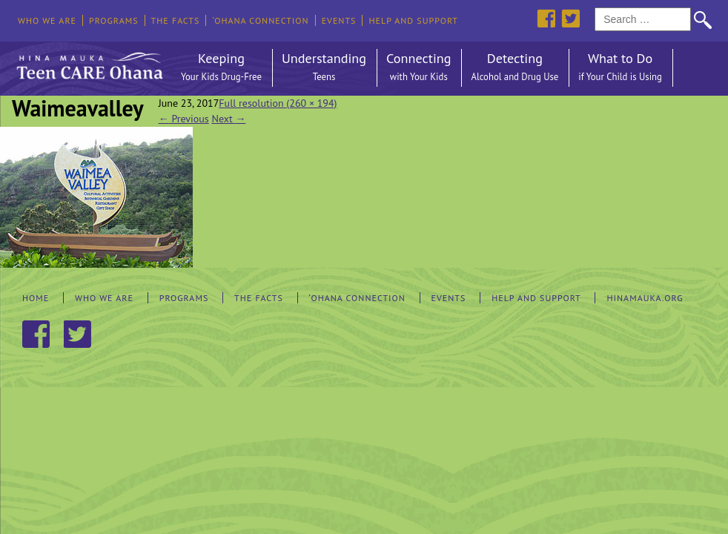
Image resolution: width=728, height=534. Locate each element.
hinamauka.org (644, 297)
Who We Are (47, 20)
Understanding (324, 68)
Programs (114, 20)
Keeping (221, 68)
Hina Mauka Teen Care (88, 62)
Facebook (546, 18)
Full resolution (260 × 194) (278, 103)
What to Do (620, 68)
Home (35, 297)
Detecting (514, 68)
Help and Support (413, 20)
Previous (184, 118)
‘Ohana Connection (260, 20)
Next (228, 118)
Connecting (418, 68)
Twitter (570, 18)
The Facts (175, 20)
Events (339, 20)
